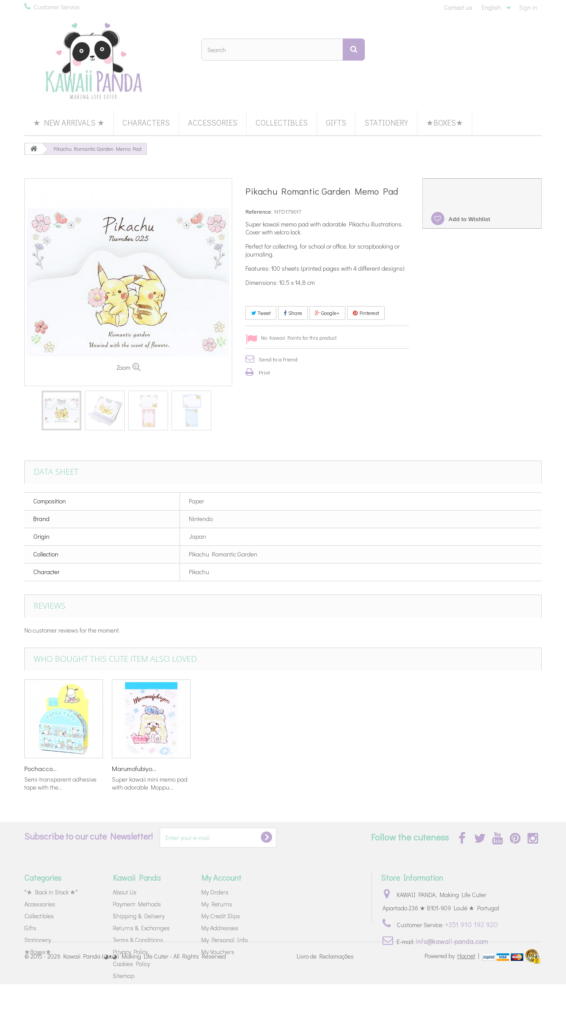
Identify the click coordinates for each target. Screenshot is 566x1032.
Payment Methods (137, 904)
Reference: (258, 211)
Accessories (212, 122)
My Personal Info (224, 940)
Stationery (386, 122)
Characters (146, 122)
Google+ (327, 312)
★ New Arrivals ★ (68, 122)
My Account (221, 877)
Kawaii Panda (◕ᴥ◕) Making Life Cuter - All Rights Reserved (144, 1004)
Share (293, 312)
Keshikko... (39, 768)
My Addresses (219, 928)
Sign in (528, 7)
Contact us (458, 7)
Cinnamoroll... (218, 768)
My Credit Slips (220, 916)
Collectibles (282, 122)
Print (264, 372)
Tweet (261, 312)
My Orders (215, 892)
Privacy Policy (130, 952)
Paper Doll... (304, 768)
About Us (125, 892)
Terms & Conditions (138, 940)
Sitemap (123, 975)
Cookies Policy (131, 963)
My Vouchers (217, 952)
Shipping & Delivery (138, 916)
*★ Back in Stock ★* (51, 892)
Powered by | (452, 1003)
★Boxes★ (444, 122)
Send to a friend (278, 359)
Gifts (336, 122)
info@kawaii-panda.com (452, 941)
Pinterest (366, 312)
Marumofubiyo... (484, 768)
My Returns (216, 904)
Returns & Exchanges (141, 928)
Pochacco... (391, 768)
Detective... (127, 768)
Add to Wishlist (468, 219)
